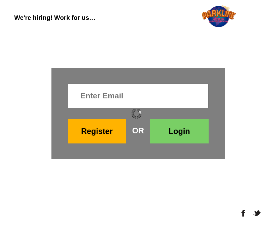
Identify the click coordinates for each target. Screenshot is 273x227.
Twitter (257, 213)
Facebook (243, 213)
